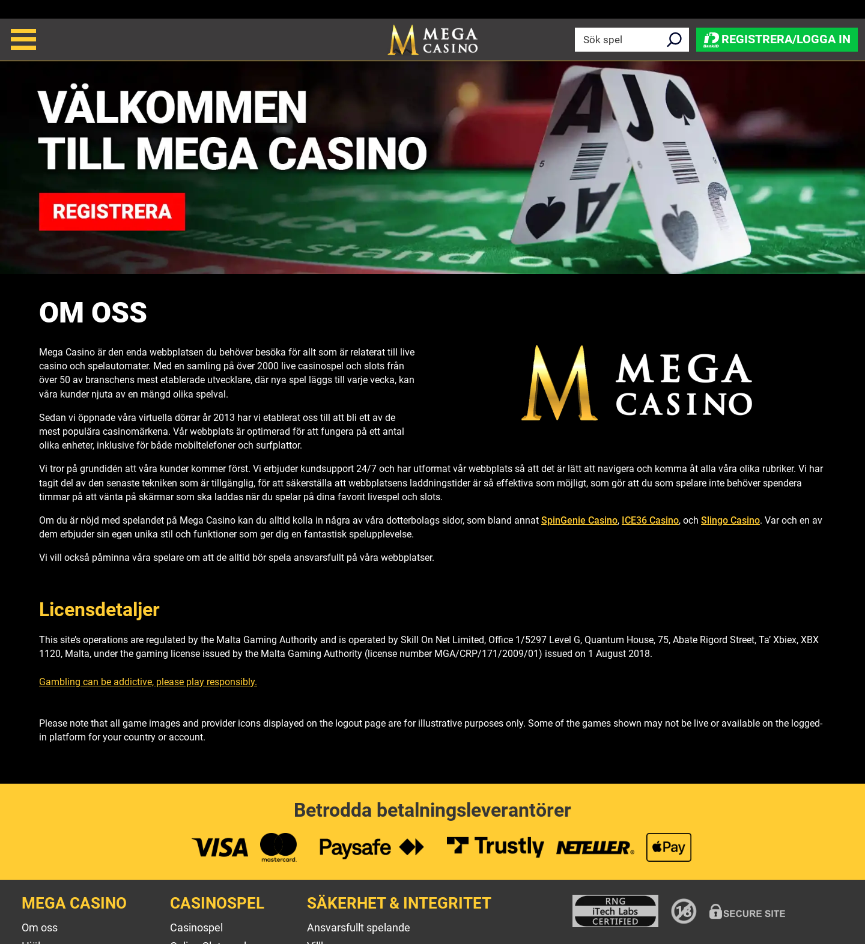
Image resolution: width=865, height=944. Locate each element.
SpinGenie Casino (579, 520)
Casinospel (196, 927)
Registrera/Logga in (777, 39)
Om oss (40, 927)
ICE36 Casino (650, 520)
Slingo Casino (730, 520)
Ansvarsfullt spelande (358, 927)
